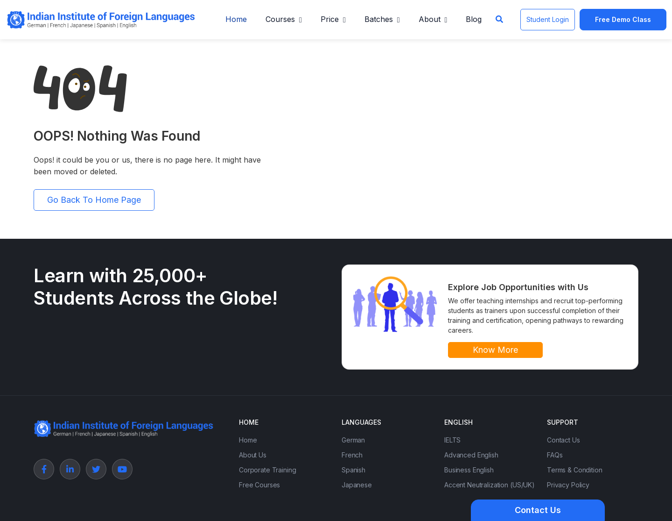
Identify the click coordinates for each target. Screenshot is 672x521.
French (352, 455)
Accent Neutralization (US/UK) (489, 485)
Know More (495, 350)
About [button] (430, 19)
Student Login (547, 19)
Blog (474, 19)
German (353, 440)
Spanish (353, 470)
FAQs (554, 455)
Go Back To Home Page (94, 200)
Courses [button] (280, 19)
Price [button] (330, 19)
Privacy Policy (568, 485)
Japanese (357, 485)
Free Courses (259, 485)
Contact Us (563, 440)
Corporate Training (267, 470)
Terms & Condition (574, 470)
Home (236, 19)
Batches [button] (378, 19)
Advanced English (471, 455)
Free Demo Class (623, 19)
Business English (469, 470)
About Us (252, 455)
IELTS (452, 440)
